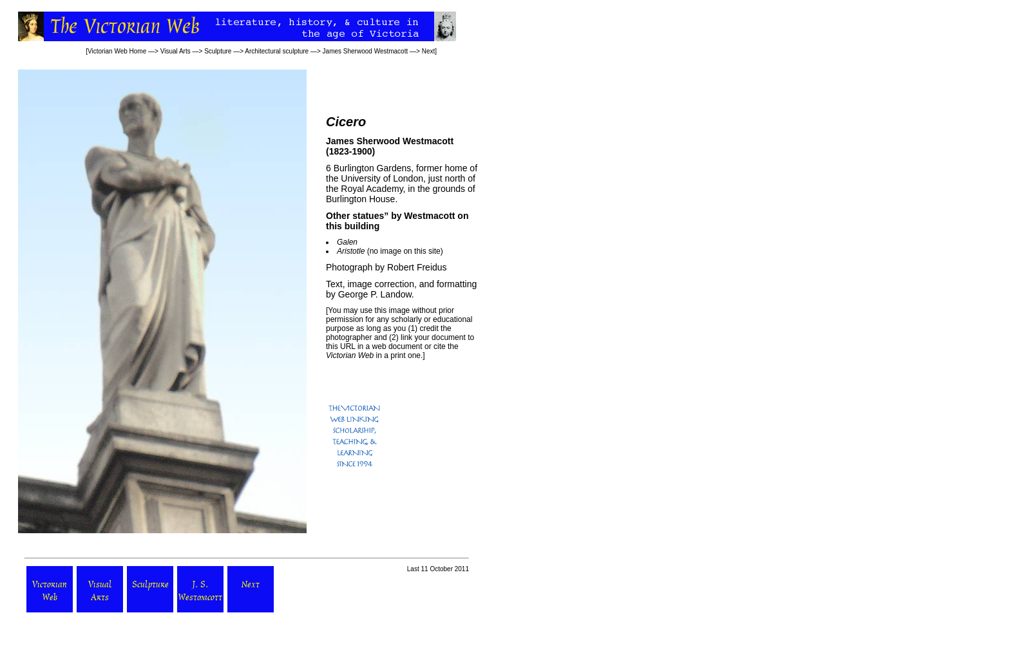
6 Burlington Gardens (368, 168)
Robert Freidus (417, 267)
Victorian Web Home (117, 51)
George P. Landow (375, 294)
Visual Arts (175, 51)
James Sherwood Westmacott (365, 51)
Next (428, 51)
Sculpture (217, 51)
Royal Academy (372, 189)
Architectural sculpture (277, 51)
